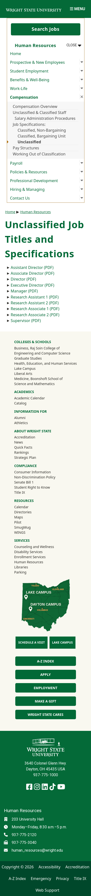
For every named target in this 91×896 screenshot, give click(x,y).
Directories (22, 512)
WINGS (19, 532)
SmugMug (28, 527)
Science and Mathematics (34, 383)
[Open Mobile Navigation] (77, 9)
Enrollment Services (29, 557)
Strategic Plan (25, 457)
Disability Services (28, 551)
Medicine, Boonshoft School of (38, 378)
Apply (45, 674)
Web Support (47, 890)
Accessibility (49, 867)
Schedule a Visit (31, 642)
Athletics (27, 422)
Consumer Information (32, 472)
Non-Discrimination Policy (34, 477)
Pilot (17, 522)
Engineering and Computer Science (42, 353)
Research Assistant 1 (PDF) (34, 297)
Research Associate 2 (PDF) (35, 314)
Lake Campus (24, 368)
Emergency (41, 878)
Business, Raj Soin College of (36, 348)
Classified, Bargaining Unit (42, 136)
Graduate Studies (27, 358)
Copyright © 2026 (18, 867)
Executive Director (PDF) (32, 285)
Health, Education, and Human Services (45, 363)
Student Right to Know (32, 487)
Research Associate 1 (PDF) (35, 308)
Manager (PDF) (24, 291)
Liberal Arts (23, 373)
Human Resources (35, 212)
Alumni (26, 417)
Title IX (19, 492)
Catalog (20, 403)
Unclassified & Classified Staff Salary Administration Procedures (44, 115)
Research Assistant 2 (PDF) (34, 303)
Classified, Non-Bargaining (42, 130)
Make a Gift (45, 701)
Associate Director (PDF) (32, 273)
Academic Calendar (29, 398)
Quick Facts (23, 447)
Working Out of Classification (39, 154)
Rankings (21, 452)
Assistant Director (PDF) (32, 267)
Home (15, 53)
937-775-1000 (45, 775)
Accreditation (24, 437)
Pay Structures (26, 148)
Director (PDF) (23, 279)
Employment (45, 688)
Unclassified (29, 142)
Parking (20, 572)
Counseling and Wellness (34, 546)
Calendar (21, 507)
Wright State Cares (45, 714)
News (18, 442)
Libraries (21, 567)
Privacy (62, 878)
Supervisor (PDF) (26, 320)
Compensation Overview (35, 106)
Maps (18, 517)
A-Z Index (45, 661)
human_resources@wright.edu (37, 850)
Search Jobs (45, 29)
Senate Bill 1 (23, 482)
